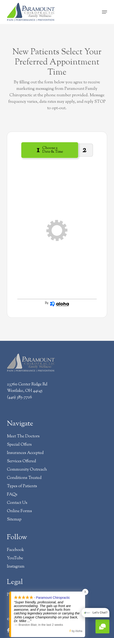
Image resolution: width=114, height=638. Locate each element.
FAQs (12, 495)
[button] (104, 12)
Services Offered (21, 461)
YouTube (15, 558)
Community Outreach (27, 470)
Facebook (15, 550)
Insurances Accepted (25, 453)
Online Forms (19, 511)
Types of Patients (22, 486)
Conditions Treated (24, 478)
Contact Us (17, 503)
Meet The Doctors (23, 436)
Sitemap (14, 520)
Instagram (16, 567)
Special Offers (19, 445)
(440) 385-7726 (19, 397)
